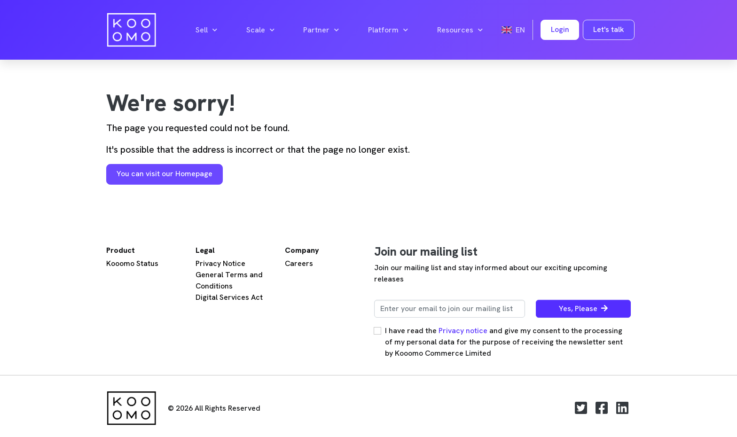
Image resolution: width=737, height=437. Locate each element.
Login (560, 29)
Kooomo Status (132, 263)
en (513, 30)
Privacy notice (463, 331)
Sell (206, 30)
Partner (321, 30)
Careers (299, 263)
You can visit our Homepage (164, 174)
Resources (460, 30)
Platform (388, 30)
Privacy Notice (220, 263)
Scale (260, 30)
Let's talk (608, 29)
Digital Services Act (229, 297)
